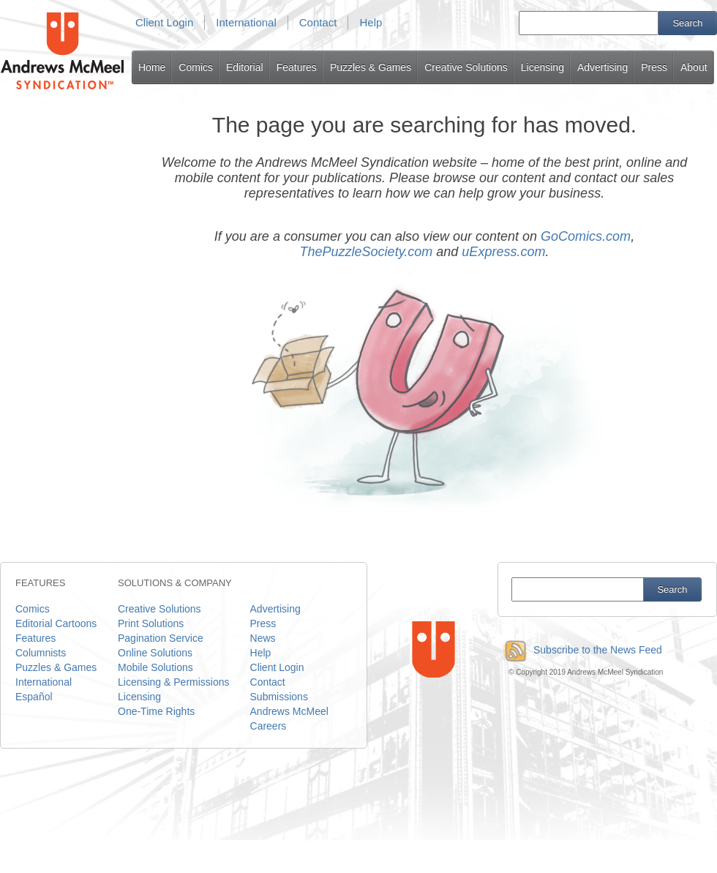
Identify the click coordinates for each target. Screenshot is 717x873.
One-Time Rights (156, 711)
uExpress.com (503, 251)
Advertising (602, 67)
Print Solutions (151, 623)
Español (34, 696)
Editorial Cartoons (56, 623)
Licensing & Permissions (174, 682)
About (693, 67)
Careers (268, 726)
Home (151, 67)
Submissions (279, 696)
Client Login (164, 22)
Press (654, 67)
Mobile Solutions (155, 667)
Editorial (244, 67)
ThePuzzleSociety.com (366, 251)
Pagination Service (160, 638)
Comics (196, 67)
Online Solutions (155, 653)
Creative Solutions (466, 67)
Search (687, 23)
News (263, 638)
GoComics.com (586, 236)
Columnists (40, 653)
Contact (318, 22)
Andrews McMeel (289, 711)
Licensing (542, 67)
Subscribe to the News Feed (580, 650)
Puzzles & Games (370, 67)
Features (297, 67)
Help (370, 22)
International (246, 22)
